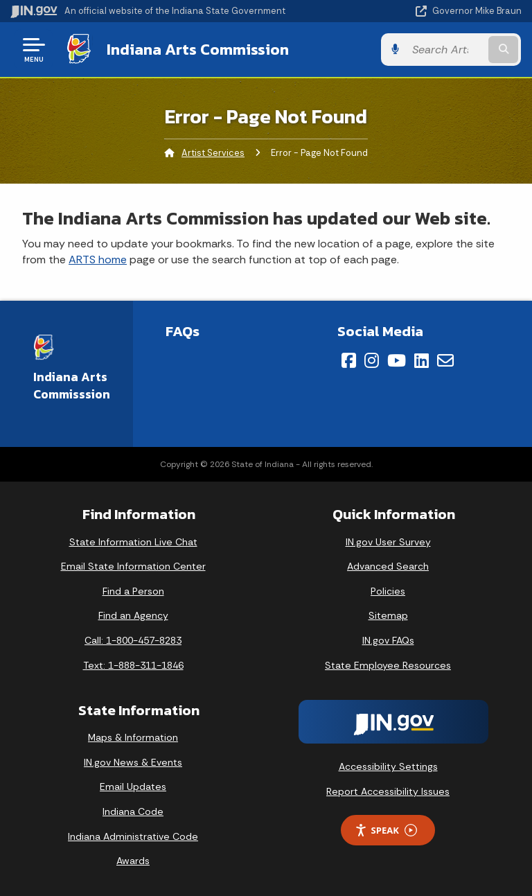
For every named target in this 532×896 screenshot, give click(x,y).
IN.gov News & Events (133, 762)
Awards (133, 860)
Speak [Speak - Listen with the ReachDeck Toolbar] (386, 830)
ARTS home (98, 259)
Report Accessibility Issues (388, 791)
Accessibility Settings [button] (388, 766)
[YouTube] (396, 360)
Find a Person (133, 591)
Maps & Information (133, 737)
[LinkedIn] (421, 360)
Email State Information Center (133, 566)
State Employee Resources (388, 665)
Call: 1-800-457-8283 (133, 640)
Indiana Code (133, 811)
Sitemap (388, 615)
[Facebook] (349, 360)
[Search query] (447, 49)
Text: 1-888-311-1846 (133, 665)
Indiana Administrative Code (133, 836)
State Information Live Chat (133, 542)
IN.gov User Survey (388, 542)
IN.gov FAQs (388, 640)
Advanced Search (388, 566)
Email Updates (133, 786)
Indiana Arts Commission (197, 49)
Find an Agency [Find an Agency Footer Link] (133, 615)
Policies (388, 591)
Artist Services (213, 153)
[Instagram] (371, 360)
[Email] (445, 360)
